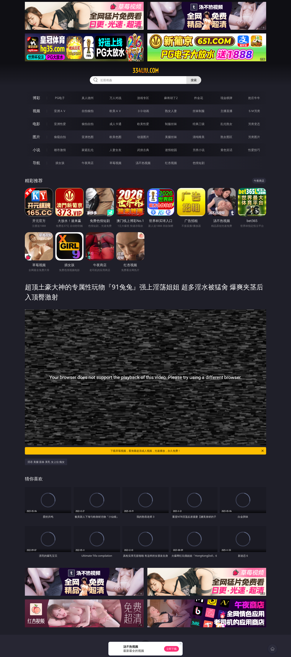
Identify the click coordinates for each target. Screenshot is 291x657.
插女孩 (59, 163)
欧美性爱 (143, 124)
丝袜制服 (199, 111)
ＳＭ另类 (254, 111)
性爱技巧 (254, 150)
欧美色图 (115, 137)
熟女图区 (226, 137)
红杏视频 (171, 163)
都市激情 (60, 150)
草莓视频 (115, 163)
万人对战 (115, 98)
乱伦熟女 (226, 124)
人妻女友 (115, 150)
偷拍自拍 (88, 124)
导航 (36, 162)
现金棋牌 (226, 98)
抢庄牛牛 (254, 98)
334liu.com (146, 70)
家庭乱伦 (88, 150)
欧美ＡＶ (115, 111)
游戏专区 (143, 98)
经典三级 (199, 124)
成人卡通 (115, 124)
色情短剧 (199, 163)
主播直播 (226, 111)
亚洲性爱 (60, 124)
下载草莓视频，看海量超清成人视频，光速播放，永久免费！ (187, 451)
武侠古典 (143, 150)
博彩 (36, 97)
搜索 (194, 80)
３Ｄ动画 (143, 111)
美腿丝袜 (171, 137)
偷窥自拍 (60, 137)
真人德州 (88, 98)
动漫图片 (143, 137)
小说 (36, 149)
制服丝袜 (171, 124)
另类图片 (254, 137)
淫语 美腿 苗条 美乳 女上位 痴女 (46, 462)
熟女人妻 (171, 111)
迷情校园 (171, 150)
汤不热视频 (143, 163)
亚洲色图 (88, 137)
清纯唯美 (199, 137)
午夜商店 (88, 163)
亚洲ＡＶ (60, 111)
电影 (36, 123)
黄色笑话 (226, 150)
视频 (36, 110)
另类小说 (199, 150)
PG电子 (60, 98)
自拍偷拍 (88, 111)
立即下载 (171, 648)
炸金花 (198, 98)
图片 (36, 136)
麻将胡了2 (171, 98)
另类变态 (254, 124)
